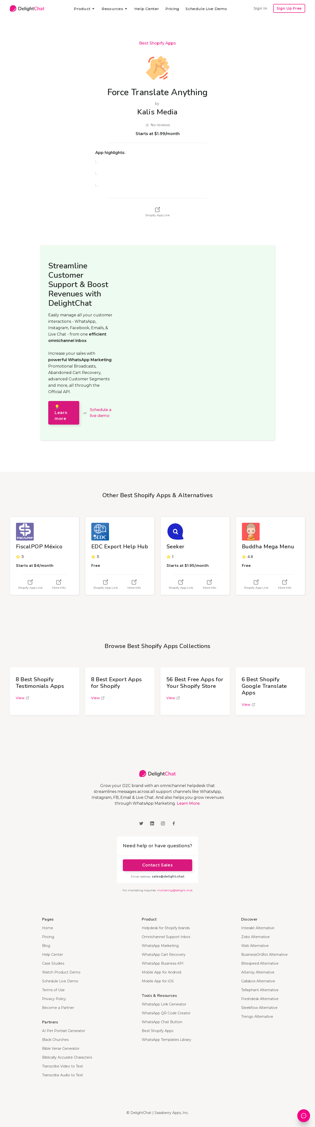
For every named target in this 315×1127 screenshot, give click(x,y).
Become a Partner (58, 1007)
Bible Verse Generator (60, 1048)
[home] (27, 8)
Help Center (146, 8)
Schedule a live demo (100, 412)
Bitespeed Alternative (260, 963)
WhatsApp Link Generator (164, 1004)
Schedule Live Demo (206, 8)
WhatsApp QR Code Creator (166, 1013)
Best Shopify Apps (157, 43)
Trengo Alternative (257, 1016)
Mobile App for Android (161, 972)
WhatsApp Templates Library (166, 1039)
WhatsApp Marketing (160, 945)
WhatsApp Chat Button (162, 1022)
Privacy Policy (54, 999)
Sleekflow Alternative (259, 1007)
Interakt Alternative (257, 928)
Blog (46, 945)
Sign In (260, 8)
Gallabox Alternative (258, 981)
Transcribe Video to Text (62, 1066)
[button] (84, 9)
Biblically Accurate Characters (67, 1057)
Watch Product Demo (61, 972)
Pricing (172, 8)
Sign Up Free (289, 8)
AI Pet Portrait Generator (63, 1031)
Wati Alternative (255, 945)
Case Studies (53, 963)
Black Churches (55, 1039)
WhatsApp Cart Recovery (164, 954)
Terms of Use (53, 990)
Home (47, 928)
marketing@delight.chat (175, 890)
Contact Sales (157, 865)
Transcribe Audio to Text (62, 1075)
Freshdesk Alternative (260, 999)
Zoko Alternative (255, 937)
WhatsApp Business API (163, 963)
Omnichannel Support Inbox (166, 937)
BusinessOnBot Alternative (264, 954)
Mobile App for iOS (158, 981)
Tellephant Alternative (260, 990)
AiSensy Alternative (257, 972)
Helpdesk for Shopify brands (166, 928)
